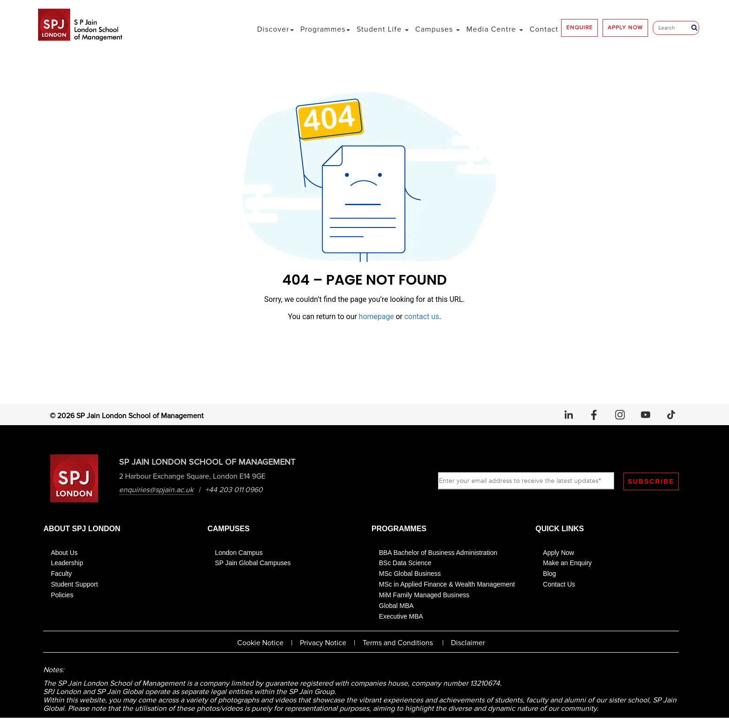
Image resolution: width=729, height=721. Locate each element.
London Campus (239, 553)
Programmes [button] (325, 29)
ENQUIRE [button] (579, 27)
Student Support (74, 585)
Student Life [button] (383, 29)
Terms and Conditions (398, 643)
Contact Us (559, 585)
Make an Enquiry (567, 563)
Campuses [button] (437, 29)
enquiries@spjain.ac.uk (156, 489)
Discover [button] (275, 29)
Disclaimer (468, 643)
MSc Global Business (410, 574)
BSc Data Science (405, 563)
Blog (549, 574)
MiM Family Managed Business (424, 595)
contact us (421, 316)
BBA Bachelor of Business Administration (438, 553)
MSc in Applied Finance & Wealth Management (447, 585)
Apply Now (558, 553)
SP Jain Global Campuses (253, 563)
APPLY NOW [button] (625, 27)
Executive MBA (401, 617)
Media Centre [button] (494, 29)
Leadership (67, 563)
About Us (64, 553)
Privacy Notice (323, 643)
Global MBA (396, 606)
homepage (376, 316)
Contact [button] (544, 29)
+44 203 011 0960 (234, 489)
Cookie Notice (260, 643)
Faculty (61, 574)
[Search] (673, 28)
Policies (62, 595)
